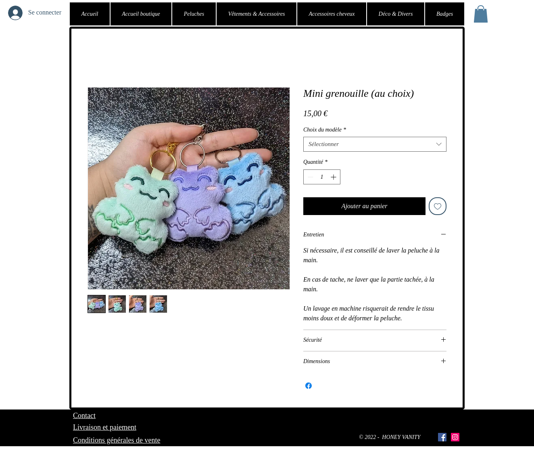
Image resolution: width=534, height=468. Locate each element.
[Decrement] (310, 177)
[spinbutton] (322, 177)
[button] (481, 14)
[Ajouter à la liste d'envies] (437, 206)
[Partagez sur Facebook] (308, 386)
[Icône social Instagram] (455, 437)
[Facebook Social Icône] (442, 437)
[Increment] (334, 177)
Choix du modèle (324, 130)
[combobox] (374, 144)
